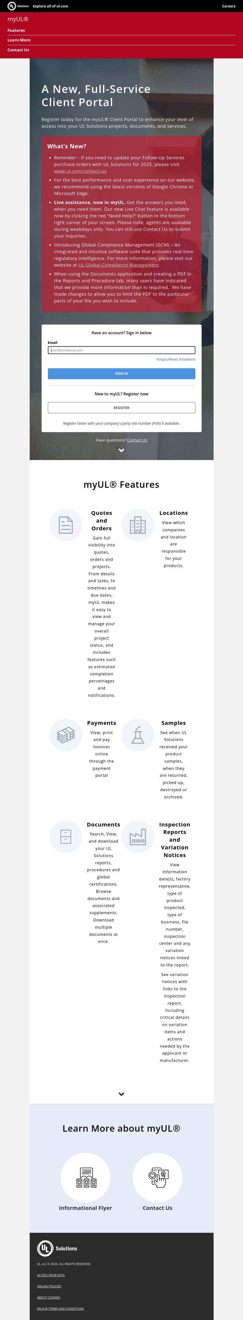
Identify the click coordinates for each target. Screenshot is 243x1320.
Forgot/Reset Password (176, 359)
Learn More (18, 40)
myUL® (17, 19)
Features (16, 30)
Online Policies (49, 1286)
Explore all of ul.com (50, 6)
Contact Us (18, 50)
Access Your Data (51, 1275)
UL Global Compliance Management (119, 265)
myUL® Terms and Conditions (60, 1309)
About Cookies (48, 1297)
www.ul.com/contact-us (80, 171)
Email (53, 342)
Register (122, 407)
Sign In (121, 373)
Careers (229, 6)
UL (57, 1248)
